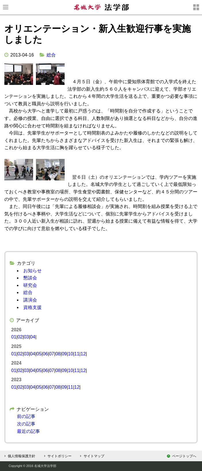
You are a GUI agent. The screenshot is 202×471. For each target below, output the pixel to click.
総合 (51, 54)
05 (39, 353)
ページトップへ (181, 456)
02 (20, 336)
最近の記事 (28, 431)
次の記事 (26, 423)
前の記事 (26, 416)
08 (58, 353)
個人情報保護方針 (19, 456)
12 (83, 353)
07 (51, 353)
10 (70, 353)
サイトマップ (91, 456)
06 (45, 353)
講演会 (30, 299)
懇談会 (30, 277)
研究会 (30, 285)
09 (64, 353)
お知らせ (32, 270)
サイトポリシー (57, 456)
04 (32, 336)
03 (26, 336)
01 (13, 336)
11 (77, 353)
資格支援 (32, 307)
